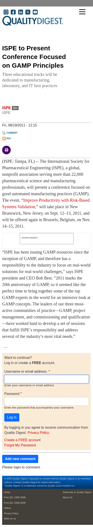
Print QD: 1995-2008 (15, 497)
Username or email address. (25, 371)
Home (7, 492)
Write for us (10, 518)
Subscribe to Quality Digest (77, 492)
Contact (18, 482)
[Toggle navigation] (83, 12)
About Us (67, 497)
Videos (7, 508)
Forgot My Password (20, 445)
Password (11, 394)
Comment (12, 133)
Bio (15, 108)
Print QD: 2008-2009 (15, 502)
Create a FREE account (22, 440)
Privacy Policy (38, 432)
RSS (8, 138)
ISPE (6, 108)
